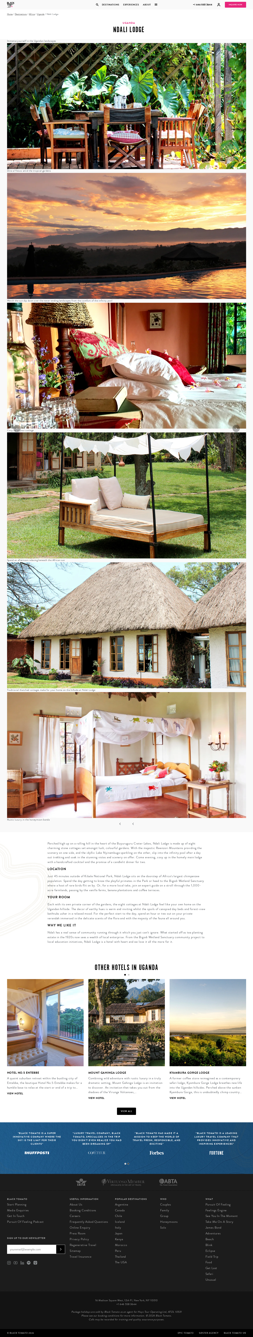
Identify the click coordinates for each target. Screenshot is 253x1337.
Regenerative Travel (83, 1245)
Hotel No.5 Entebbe (23, 1073)
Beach (209, 1239)
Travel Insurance (81, 1256)
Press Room (78, 1233)
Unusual (210, 1279)
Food (208, 1262)
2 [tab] (128, 1164)
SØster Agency (208, 1333)
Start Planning (16, 1204)
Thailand (120, 1256)
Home (10, 14)
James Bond (213, 1227)
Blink (209, 1245)
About (147, 4)
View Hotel (15, 1093)
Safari (209, 1274)
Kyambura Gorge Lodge (189, 1073)
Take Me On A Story (219, 1221)
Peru (118, 1251)
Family (164, 1210)
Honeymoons (169, 1221)
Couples (165, 1204)
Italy (118, 1227)
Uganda (40, 14)
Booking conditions (83, 1210)
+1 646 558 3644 (202, 4)
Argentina (121, 1204)
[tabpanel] (43, 1040)
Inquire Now (235, 4)
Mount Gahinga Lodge (107, 1073)
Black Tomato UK (235, 1333)
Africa (32, 14)
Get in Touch (15, 1216)
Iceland (120, 1221)
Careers (75, 1216)
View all (126, 1111)
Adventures (213, 1233)
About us (76, 1204)
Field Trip (212, 1256)
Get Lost (211, 1268)
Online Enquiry (80, 1227)
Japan (118, 1233)
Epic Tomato (186, 1333)
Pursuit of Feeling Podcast (25, 1221)
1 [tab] (125, 1164)
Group (164, 1216)
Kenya (119, 1239)
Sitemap (75, 1251)
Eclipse (210, 1251)
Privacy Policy (79, 1239)
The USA (121, 1262)
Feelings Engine (216, 1210)
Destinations (110, 4)
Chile (118, 1216)
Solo (163, 1227)
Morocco (121, 1245)
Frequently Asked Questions (89, 1221)
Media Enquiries (18, 1210)
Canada (120, 1210)
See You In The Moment (221, 1216)
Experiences (131, 4)
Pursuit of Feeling (218, 1204)
